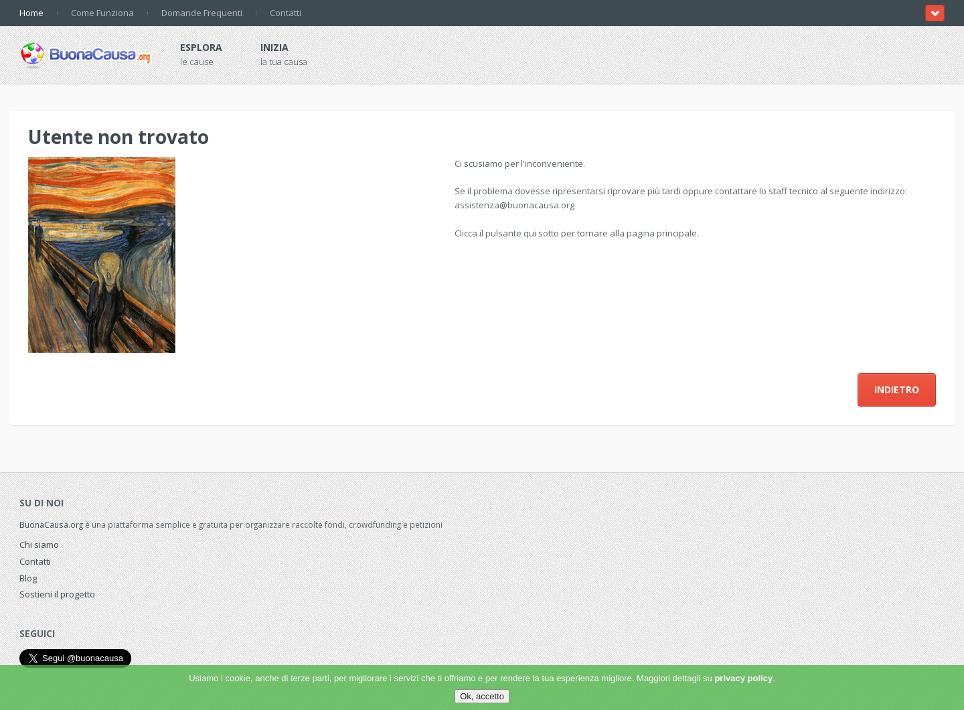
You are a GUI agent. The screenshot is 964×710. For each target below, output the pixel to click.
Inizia (274, 47)
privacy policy (743, 678)
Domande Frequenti (201, 13)
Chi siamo (39, 545)
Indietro (896, 389)
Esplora (201, 47)
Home (31, 13)
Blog (28, 578)
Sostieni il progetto (57, 594)
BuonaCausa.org (51, 524)
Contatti (285, 13)
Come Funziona (102, 13)
